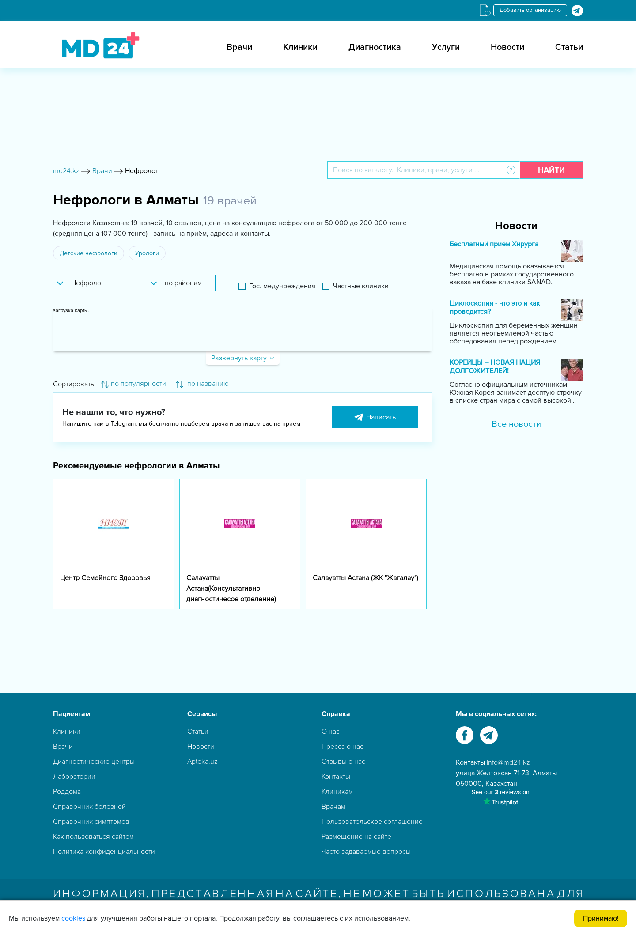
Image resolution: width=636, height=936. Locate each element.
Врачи (239, 47)
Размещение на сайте (356, 836)
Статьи (569, 47)
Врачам (333, 806)
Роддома (67, 791)
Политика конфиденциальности (104, 851)
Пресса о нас (342, 746)
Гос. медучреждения (282, 286)
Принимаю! (601, 918)
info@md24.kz (508, 762)
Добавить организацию (530, 10)
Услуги (446, 47)
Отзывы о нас (343, 761)
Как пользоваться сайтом (93, 836)
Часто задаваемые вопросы (366, 851)
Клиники (300, 47)
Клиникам (337, 791)
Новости (507, 47)
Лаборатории (74, 776)
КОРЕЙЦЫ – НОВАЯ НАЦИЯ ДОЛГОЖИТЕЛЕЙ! (495, 367)
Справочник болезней (89, 806)
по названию (202, 383)
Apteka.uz (202, 761)
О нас (331, 731)
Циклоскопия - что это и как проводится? (495, 307)
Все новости (516, 424)
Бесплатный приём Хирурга (494, 244)
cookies (73, 918)
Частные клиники (361, 286)
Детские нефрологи (88, 253)
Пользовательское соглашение (372, 821)
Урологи (147, 253)
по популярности (133, 383)
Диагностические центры (94, 761)
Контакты (336, 776)
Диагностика (374, 47)
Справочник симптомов (91, 821)
